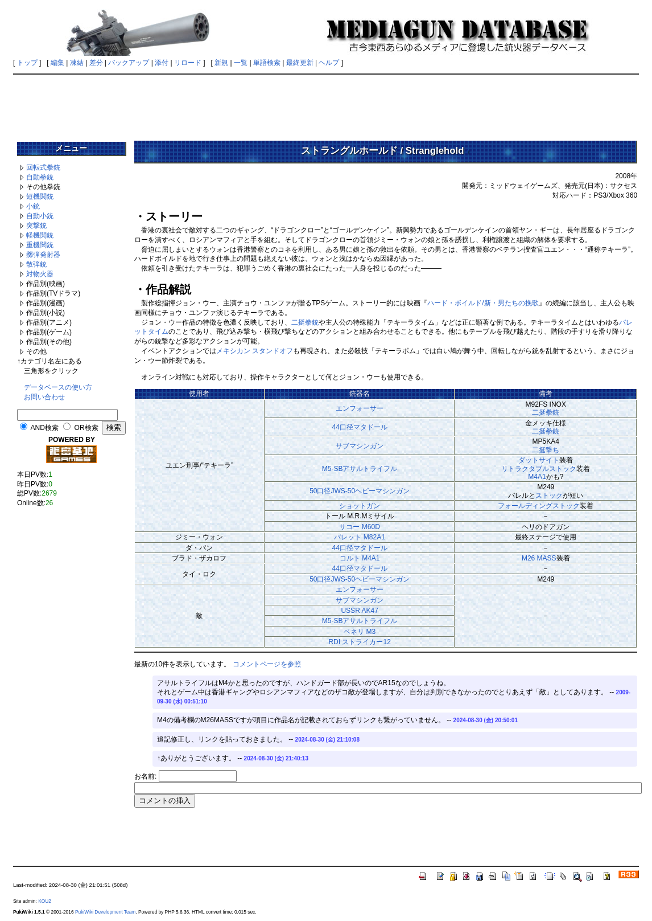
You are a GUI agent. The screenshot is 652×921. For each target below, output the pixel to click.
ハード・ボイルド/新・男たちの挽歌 (482, 303)
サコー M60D (359, 527)
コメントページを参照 (267, 664)
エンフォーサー (359, 408)
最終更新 (299, 63)
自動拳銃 (39, 177)
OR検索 (86, 428)
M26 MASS (539, 558)
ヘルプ (329, 63)
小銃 (33, 206)
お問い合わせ (44, 397)
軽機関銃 (39, 235)
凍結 (77, 63)
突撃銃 (36, 226)
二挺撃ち (545, 450)
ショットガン (359, 506)
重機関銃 (39, 245)
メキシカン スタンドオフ (254, 351)
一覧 (240, 63)
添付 (161, 63)
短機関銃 (39, 196)
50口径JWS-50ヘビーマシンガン (360, 491)
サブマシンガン (359, 446)
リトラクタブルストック (538, 469)
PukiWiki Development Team (105, 912)
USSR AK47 (359, 611)
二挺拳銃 (305, 322)
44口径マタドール (359, 427)
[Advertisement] (326, 103)
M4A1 (537, 477)
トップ (27, 63)
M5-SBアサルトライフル (360, 469)
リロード (187, 63)
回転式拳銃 (43, 167)
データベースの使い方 (58, 387)
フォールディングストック (539, 506)
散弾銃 (36, 264)
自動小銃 (39, 216)
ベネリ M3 (359, 632)
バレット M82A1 (359, 537)
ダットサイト (538, 460)
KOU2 (44, 901)
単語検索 (266, 63)
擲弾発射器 (43, 255)
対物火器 (39, 274)
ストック (549, 496)
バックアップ (128, 63)
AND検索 (45, 428)
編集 (57, 63)
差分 (96, 63)
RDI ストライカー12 (359, 642)
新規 (221, 63)
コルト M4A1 (360, 558)
